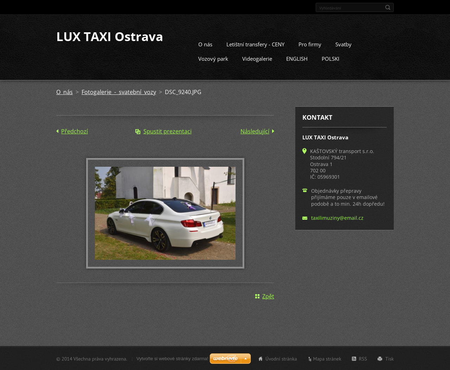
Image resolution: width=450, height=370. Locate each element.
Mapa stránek (327, 358)
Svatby (343, 43)
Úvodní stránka (281, 358)
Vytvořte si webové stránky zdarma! (172, 358)
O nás (205, 43)
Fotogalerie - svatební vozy (119, 91)
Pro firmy (309, 43)
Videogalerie (257, 58)
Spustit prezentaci (167, 131)
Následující (254, 131)
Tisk (389, 358)
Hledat (388, 7)
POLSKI (330, 58)
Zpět (268, 296)
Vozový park (213, 58)
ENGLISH (297, 58)
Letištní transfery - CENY (255, 43)
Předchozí (74, 131)
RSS (363, 358)
